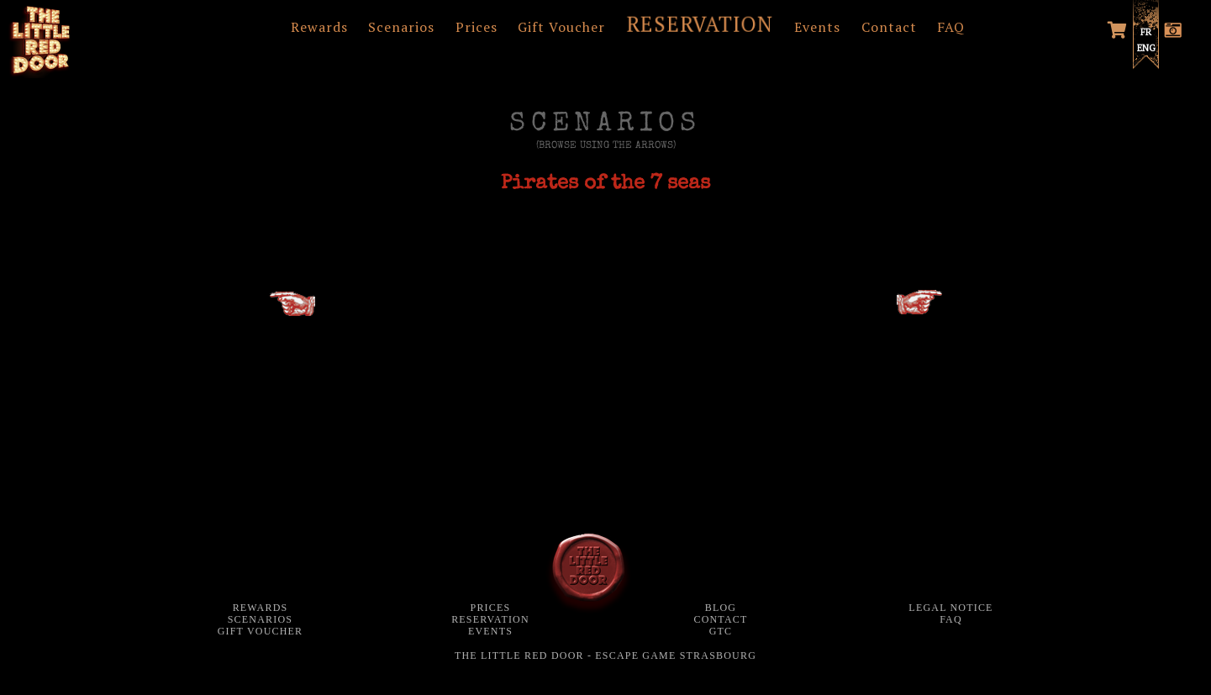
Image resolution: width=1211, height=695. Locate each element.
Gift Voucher (561, 27)
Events (817, 27)
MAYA (292, 311)
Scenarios (401, 27)
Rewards (319, 27)
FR (1145, 32)
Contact (889, 27)
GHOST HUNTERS (890, 309)
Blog (720, 607)
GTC (721, 631)
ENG (1146, 48)
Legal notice (950, 607)
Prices (476, 27)
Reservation (490, 619)
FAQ (951, 27)
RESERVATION (700, 24)
